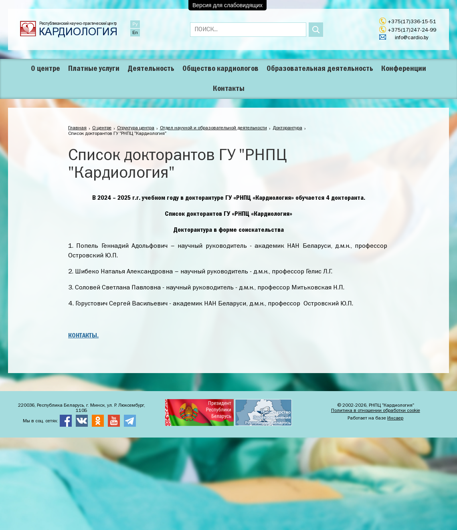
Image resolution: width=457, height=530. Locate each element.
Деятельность (150, 69)
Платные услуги (93, 69)
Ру (135, 24)
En (135, 32)
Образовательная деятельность (320, 69)
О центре (45, 69)
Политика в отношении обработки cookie (375, 411)
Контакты (229, 89)
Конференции (403, 69)
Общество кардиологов (220, 69)
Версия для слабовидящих (227, 5)
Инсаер (395, 418)
